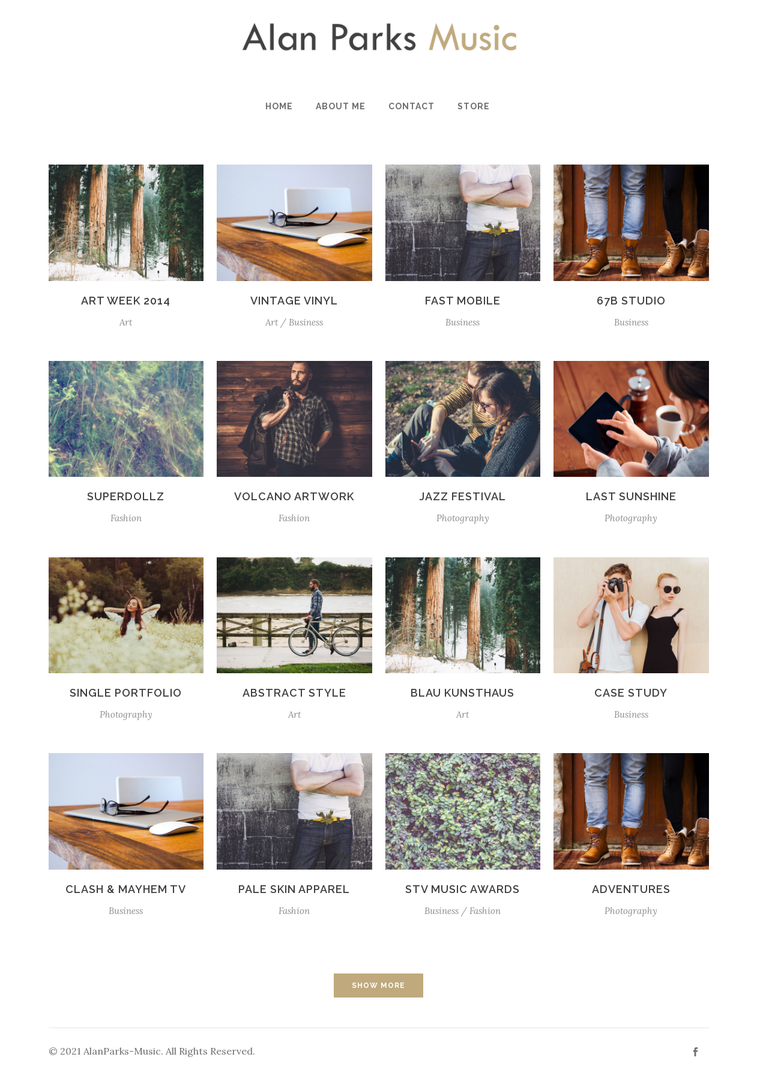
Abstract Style (294, 692)
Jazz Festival (463, 496)
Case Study (631, 692)
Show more (378, 985)
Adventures (631, 889)
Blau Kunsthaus (462, 692)
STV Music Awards (462, 889)
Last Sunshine (631, 496)
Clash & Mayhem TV (125, 889)
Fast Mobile (463, 300)
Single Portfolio (126, 692)
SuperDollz (125, 496)
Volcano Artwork (294, 496)
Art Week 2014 (125, 300)
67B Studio (631, 300)
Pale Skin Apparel (294, 889)
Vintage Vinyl (294, 300)
